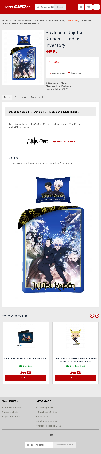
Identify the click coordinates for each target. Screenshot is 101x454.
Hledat (60, 7)
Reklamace (42, 416)
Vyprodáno (54, 62)
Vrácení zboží (10, 412)
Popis (7, 97)
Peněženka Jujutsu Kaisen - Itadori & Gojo (25, 358)
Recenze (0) (37, 97)
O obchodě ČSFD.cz (46, 412)
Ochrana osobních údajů (49, 426)
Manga (64, 83)
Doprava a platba (11, 407)
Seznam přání (57, 73)
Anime (56, 83)
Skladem (27, 366)
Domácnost (33, 163)
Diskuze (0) (20, 97)
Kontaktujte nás (44, 407)
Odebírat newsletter (64, 445)
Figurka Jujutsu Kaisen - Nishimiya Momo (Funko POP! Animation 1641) (75, 360)
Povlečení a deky (50, 163)
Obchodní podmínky (46, 421)
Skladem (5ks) (77, 366)
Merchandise (19, 163)
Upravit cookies (11, 416)
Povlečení (66, 86)
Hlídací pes (74, 73)
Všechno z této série (63, 142)
